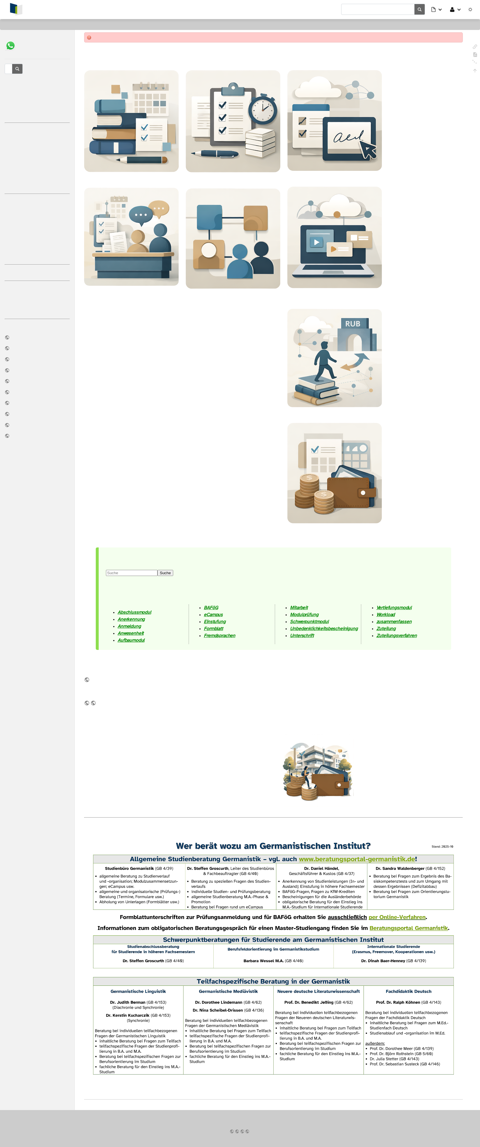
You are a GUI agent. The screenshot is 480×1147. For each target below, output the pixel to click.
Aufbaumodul (131, 640)
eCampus (37, 152)
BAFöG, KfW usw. (37, 201)
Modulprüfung (304, 614)
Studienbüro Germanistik (37, 92)
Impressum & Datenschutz (232, 1131)
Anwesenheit (131, 633)
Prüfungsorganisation (37, 142)
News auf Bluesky (37, 435)
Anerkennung (131, 619)
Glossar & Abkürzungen (37, 114)
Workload (385, 614)
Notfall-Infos (37, 425)
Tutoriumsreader (37, 289)
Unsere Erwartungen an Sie (37, 300)
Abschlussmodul (134, 612)
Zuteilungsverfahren (396, 635)
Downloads (37, 370)
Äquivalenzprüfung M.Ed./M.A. (37, 234)
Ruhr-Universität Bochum (247, 1131)
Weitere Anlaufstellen (37, 272)
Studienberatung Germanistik (37, 82)
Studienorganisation (37, 130)
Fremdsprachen (219, 635)
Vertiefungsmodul (394, 607)
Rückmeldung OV (37, 185)
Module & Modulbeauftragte (37, 163)
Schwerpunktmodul (309, 621)
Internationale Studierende (37, 256)
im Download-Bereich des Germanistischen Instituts (87, 679)
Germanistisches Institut (237, 1131)
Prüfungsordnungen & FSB (37, 348)
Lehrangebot (37, 359)
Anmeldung (129, 626)
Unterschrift (301, 635)
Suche (165, 572)
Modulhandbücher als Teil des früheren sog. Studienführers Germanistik (94, 702)
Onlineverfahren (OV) (37, 174)
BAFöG (211, 607)
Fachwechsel (37, 223)
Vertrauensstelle (37, 403)
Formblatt (213, 628)
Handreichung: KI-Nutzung (37, 392)
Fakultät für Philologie (242, 1131)
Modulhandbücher (37, 414)
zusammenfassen (394, 621)
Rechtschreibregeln (37, 310)
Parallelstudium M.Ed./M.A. (37, 245)
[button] (437, 9)
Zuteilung (386, 628)
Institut (37, 337)
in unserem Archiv (87, 702)
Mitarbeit (299, 607)
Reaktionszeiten (37, 103)
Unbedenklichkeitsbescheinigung (323, 628)
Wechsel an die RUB (37, 212)
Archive (37, 381)
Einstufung (214, 621)
